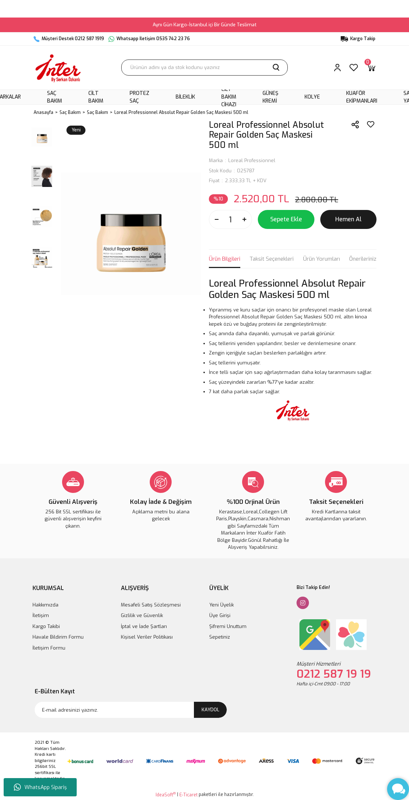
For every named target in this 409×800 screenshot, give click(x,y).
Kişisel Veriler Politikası (147, 637)
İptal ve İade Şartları (144, 626)
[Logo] (58, 67)
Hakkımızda (45, 605)
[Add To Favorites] (370, 124)
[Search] (204, 68)
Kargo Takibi (46, 626)
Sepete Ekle (286, 219)
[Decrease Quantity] (216, 219)
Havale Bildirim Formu (58, 637)
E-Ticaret (188, 795)
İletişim (41, 615)
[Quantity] (230, 219)
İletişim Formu (49, 648)
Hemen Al (348, 219)
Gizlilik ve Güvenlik (142, 615)
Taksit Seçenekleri (271, 259)
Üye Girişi (219, 615)
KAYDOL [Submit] (210, 710)
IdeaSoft (166, 795)
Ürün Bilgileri (224, 259)
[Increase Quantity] (244, 219)
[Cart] (371, 67)
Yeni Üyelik (221, 605)
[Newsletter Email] (131, 710)
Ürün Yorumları (321, 259)
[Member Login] (337, 67)
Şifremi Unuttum (227, 626)
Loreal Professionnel (251, 160)
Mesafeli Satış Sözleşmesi (151, 605)
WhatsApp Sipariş (40, 787)
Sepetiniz (219, 637)
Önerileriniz (362, 259)
